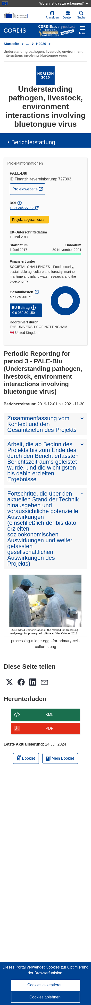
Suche (81, 15)
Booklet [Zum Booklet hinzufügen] (26, 757)
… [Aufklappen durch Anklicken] (27, 44)
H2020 (41, 44)
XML (49, 714)
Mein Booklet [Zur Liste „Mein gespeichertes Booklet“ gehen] (60, 758)
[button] (68, 15)
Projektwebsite (28, 188)
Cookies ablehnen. (45, 997)
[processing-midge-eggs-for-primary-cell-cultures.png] (45, 605)
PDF (49, 728)
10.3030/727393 (22, 208)
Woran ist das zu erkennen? (64, 3)
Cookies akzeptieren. (45, 985)
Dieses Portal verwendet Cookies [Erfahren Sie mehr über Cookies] (32, 967)
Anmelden (52, 15)
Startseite (11, 44)
